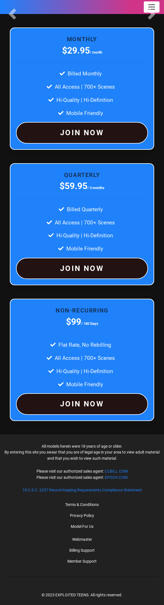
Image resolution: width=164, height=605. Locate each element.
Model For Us (82, 526)
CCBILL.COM (116, 471)
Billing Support (82, 550)
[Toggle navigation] (152, 7)
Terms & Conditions (82, 504)
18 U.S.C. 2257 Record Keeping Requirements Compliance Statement (82, 490)
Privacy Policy (82, 515)
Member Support (82, 561)
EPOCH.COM (116, 477)
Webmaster (82, 539)
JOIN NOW (82, 132)
